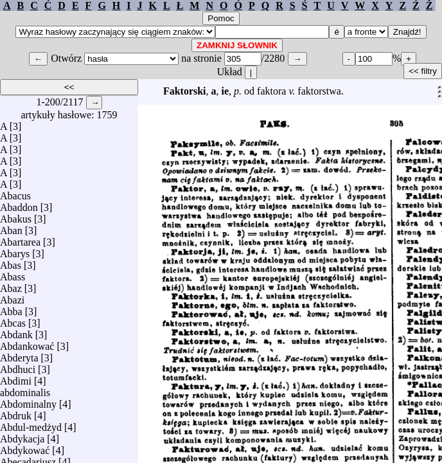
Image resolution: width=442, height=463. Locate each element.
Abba (11, 308)
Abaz (11, 285)
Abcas (13, 319)
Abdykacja (22, 435)
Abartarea (20, 238)
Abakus (15, 215)
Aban (11, 227)
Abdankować (27, 343)
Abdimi (15, 377)
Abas (10, 262)
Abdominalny (28, 400)
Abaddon (19, 204)
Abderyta (19, 354)
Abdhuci (17, 366)
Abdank (16, 331)
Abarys (15, 250)
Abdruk (15, 412)
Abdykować (24, 447)
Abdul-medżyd (31, 424)
